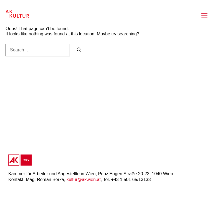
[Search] (79, 50)
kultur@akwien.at (84, 179)
